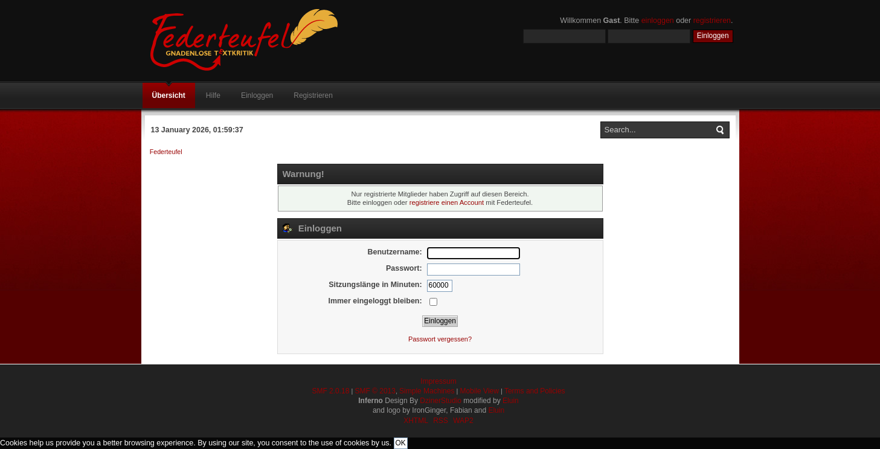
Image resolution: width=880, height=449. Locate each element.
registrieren (712, 20)
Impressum (438, 381)
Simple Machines (426, 391)
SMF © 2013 (375, 391)
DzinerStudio (440, 400)
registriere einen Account (446, 202)
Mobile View (479, 391)
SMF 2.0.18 (330, 391)
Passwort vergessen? (440, 339)
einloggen (657, 20)
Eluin (511, 400)
